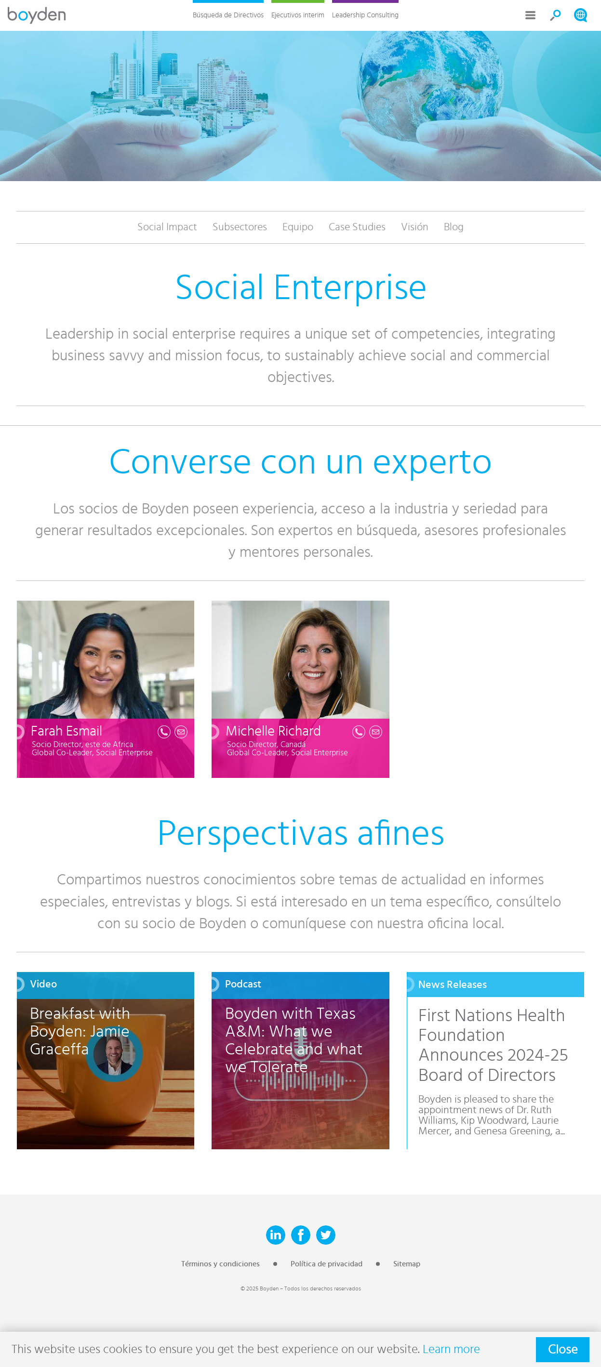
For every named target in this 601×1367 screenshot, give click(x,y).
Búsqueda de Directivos (228, 15)
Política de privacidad (326, 1264)
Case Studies (357, 227)
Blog (454, 227)
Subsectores (240, 227)
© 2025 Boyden (259, 1288)
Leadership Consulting (365, 15)
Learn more (451, 1349)
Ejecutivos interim (297, 15)
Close (562, 1349)
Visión (414, 227)
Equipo (297, 227)
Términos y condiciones (220, 1264)
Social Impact (167, 227)
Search (555, 15)
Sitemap (406, 1264)
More (530, 15)
